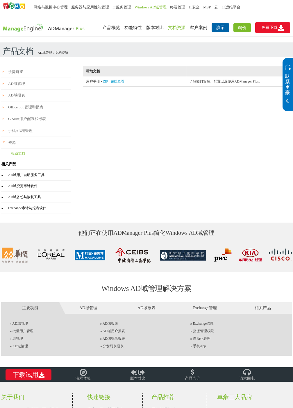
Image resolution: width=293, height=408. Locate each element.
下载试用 (28, 375)
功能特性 (133, 27)
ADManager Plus (44, 28)
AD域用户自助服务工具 (26, 175)
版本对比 (155, 27)
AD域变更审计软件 (22, 186)
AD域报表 (110, 323)
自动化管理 (201, 339)
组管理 (17, 339)
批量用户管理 (22, 331)
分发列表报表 (113, 346)
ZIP (105, 81)
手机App (199, 346)
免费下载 (272, 28)
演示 (220, 27)
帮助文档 (18, 153)
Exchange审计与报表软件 (27, 208)
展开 (288, 87)
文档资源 (176, 27)
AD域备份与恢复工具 (24, 197)
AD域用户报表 (114, 331)
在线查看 (117, 81)
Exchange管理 (203, 323)
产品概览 (111, 27)
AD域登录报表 (114, 339)
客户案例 (198, 27)
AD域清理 (20, 346)
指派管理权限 (203, 331)
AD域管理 (45, 52)
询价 (242, 27)
